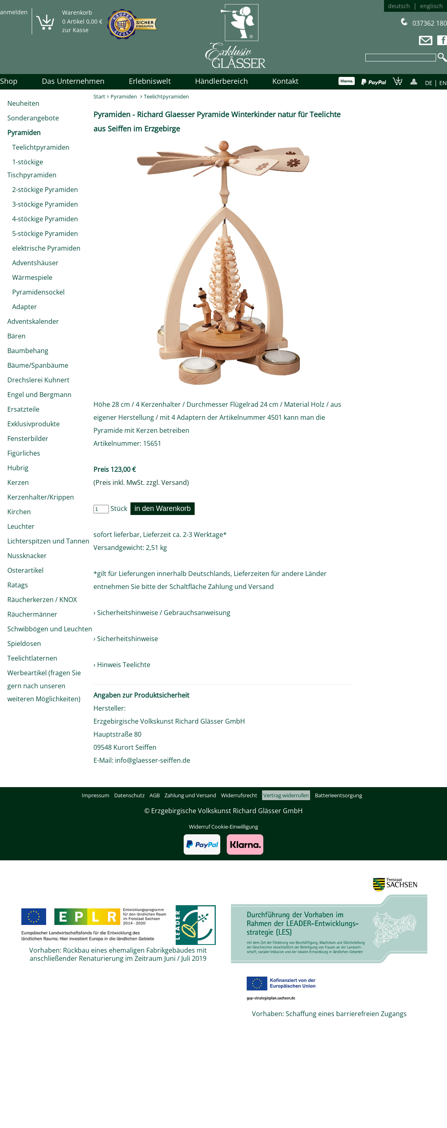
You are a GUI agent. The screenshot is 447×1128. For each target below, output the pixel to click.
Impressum (95, 795)
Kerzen (18, 482)
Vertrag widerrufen (286, 795)
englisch (431, 6)
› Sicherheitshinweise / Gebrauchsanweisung (161, 612)
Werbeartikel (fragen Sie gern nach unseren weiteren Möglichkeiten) (44, 685)
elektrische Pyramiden (43, 248)
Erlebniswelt (150, 81)
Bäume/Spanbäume (37, 365)
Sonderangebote (33, 117)
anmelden (14, 12)
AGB (155, 795)
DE (428, 83)
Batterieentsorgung (338, 795)
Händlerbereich (221, 81)
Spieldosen (24, 643)
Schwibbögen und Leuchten (49, 628)
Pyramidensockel (36, 292)
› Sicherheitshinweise (125, 638)
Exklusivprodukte (33, 423)
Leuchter (21, 526)
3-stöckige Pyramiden (42, 204)
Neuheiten (23, 103)
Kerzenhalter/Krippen (40, 497)
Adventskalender (33, 321)
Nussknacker (27, 555)
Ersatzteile (23, 409)
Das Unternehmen (73, 81)
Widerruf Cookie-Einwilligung (223, 826)
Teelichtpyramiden (38, 147)
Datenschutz (129, 795)
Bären (16, 336)
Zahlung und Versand (241, 586)
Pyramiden (24, 132)
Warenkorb (77, 12)
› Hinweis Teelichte (121, 664)
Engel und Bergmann (39, 394)
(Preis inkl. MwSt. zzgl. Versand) (141, 482)
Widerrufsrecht (239, 795)
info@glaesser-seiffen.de (152, 760)
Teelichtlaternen (32, 658)
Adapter (22, 306)
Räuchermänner (32, 614)
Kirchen (19, 511)
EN (443, 83)
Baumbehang (27, 350)
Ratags (17, 584)
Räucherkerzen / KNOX (42, 599)
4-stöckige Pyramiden (42, 218)
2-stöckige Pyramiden (42, 189)
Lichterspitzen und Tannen (48, 541)
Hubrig (17, 467)
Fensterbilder (27, 438)
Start (99, 96)
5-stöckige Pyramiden (42, 233)
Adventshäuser (33, 262)
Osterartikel (25, 570)
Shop (8, 81)
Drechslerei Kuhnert (38, 379)
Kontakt (285, 81)
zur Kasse (75, 30)
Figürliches (23, 453)
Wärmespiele (29, 277)
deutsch (399, 6)
